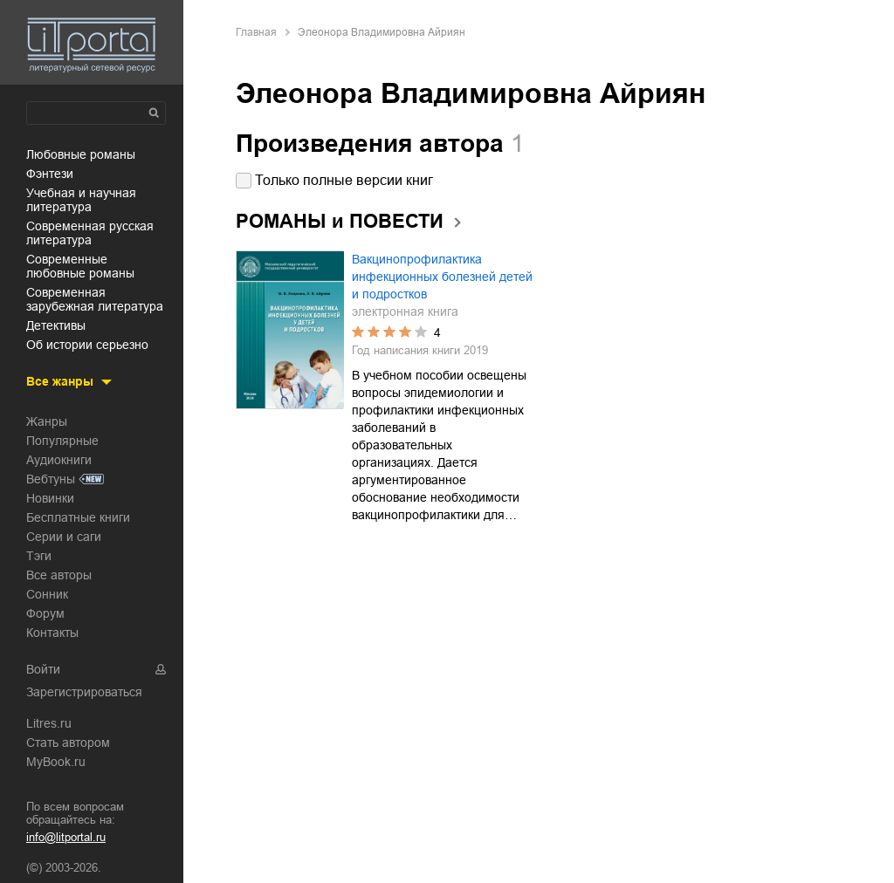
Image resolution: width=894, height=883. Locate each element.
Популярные (62, 441)
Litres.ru (49, 723)
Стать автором (68, 743)
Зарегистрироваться (84, 692)
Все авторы (59, 575)
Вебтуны (50, 479)
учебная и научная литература (81, 200)
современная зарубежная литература (94, 299)
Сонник (47, 594)
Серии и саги (63, 537)
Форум (45, 613)
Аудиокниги (59, 460)
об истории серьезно (87, 345)
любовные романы (80, 154)
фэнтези (49, 174)
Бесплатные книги (78, 517)
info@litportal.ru (66, 837)
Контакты (52, 633)
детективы (56, 325)
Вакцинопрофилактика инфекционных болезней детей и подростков (442, 276)
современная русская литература (90, 233)
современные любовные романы (80, 266)
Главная (256, 32)
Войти (43, 669)
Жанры (46, 421)
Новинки (50, 498)
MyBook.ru (56, 762)
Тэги (39, 556)
